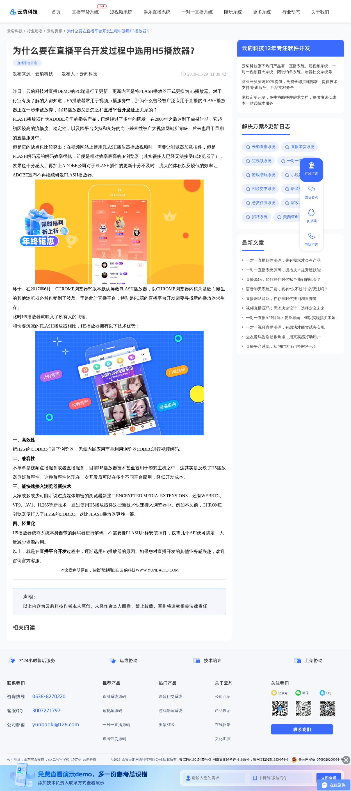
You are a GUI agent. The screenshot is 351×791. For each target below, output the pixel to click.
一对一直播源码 (116, 724)
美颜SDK (166, 724)
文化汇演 (223, 738)
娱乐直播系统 (156, 12)
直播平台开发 (27, 62)
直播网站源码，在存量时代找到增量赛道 (281, 298)
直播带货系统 (85, 12)
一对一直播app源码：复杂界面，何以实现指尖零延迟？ (292, 318)
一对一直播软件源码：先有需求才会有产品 (283, 260)
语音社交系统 (170, 696)
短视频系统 (121, 12)
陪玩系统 (233, 12)
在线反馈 (223, 724)
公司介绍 (223, 696)
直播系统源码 (114, 696)
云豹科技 (15, 31)
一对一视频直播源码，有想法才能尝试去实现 (285, 327)
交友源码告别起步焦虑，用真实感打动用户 (283, 337)
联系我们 (302, 729)
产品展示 (223, 710)
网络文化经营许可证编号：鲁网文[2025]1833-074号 (250, 759)
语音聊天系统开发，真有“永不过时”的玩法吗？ (287, 289)
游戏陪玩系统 (170, 710)
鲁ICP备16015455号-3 (195, 759)
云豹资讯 (55, 31)
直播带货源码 (114, 738)
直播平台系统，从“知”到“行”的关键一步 (281, 346)
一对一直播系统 (197, 12)
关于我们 (320, 12)
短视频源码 (112, 710)
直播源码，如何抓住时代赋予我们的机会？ (283, 279)
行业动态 (291, 12)
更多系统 (262, 12)
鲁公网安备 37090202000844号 (317, 759)
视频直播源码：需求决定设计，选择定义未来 (285, 308)
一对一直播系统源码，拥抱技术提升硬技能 (283, 270)
